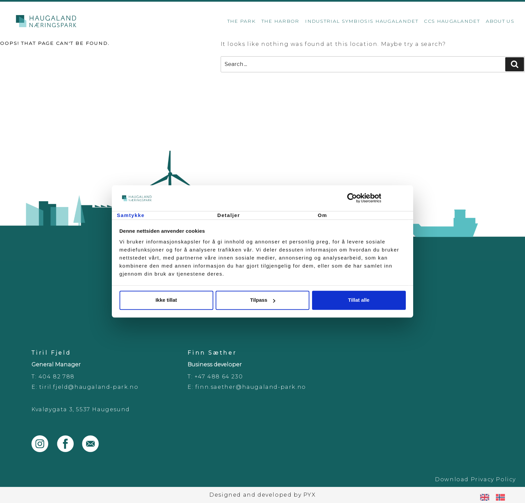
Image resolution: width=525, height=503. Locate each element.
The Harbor (280, 21)
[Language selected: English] (496, 497)
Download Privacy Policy (475, 479)
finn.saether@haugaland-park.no (250, 387)
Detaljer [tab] (228, 215)
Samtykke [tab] (131, 215)
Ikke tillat (166, 300)
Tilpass (262, 300)
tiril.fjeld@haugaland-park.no (88, 387)
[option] (502, 497)
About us (500, 21)
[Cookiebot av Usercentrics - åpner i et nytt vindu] (376, 198)
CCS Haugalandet (452, 21)
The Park (241, 21)
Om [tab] (322, 215)
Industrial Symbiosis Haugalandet (361, 21)
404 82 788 (57, 376)
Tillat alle (359, 300)
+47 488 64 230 (219, 376)
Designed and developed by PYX (262, 495)
